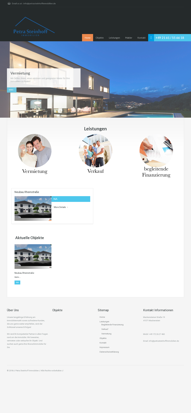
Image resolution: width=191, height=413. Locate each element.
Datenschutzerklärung (109, 352)
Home (88, 37)
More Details (61, 207)
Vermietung (20, 73)
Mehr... (12, 90)
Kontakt (141, 37)
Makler (128, 37)
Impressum (104, 347)
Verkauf (104, 329)
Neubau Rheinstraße (27, 192)
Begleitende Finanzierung (112, 324)
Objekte (100, 37)
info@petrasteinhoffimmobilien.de (39, 3)
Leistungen (114, 37)
